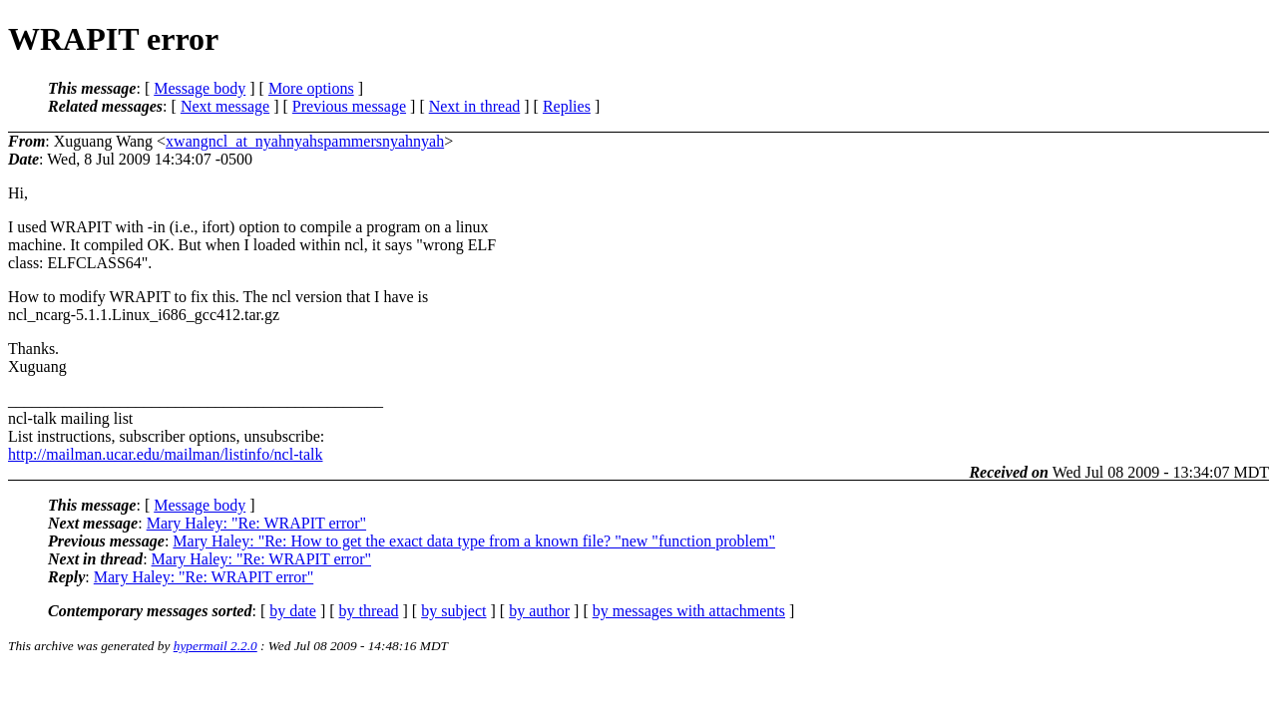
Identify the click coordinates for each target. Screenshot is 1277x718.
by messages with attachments (689, 610)
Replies (567, 106)
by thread (369, 610)
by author (539, 610)
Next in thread (475, 106)
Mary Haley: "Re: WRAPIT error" (256, 523)
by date (292, 610)
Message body (199, 88)
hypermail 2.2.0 (215, 645)
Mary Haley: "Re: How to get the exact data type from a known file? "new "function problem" (474, 541)
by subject (453, 610)
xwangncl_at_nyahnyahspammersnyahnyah (305, 141)
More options (311, 88)
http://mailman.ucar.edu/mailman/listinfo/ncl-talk (165, 454)
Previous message (349, 106)
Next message (225, 106)
